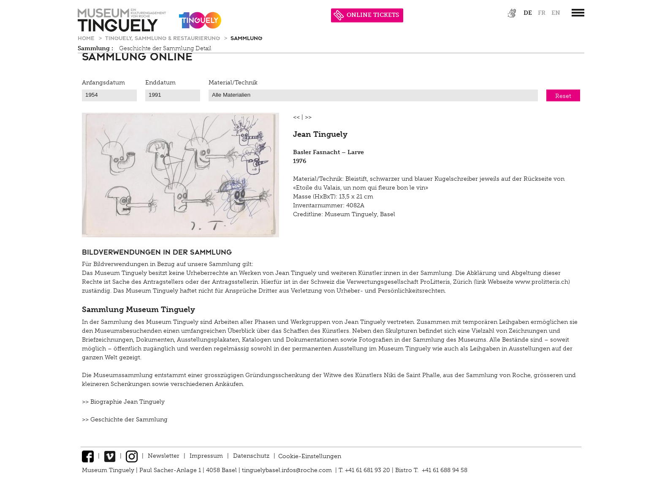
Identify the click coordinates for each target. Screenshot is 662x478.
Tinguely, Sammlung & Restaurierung (163, 37)
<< (296, 117)
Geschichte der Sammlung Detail (165, 48)
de (528, 12)
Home (87, 37)
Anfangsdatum (103, 82)
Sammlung (246, 37)
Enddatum (160, 82)
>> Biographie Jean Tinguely (123, 401)
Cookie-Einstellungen (309, 455)
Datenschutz (251, 455)
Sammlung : (95, 48)
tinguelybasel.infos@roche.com (288, 470)
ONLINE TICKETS (366, 15)
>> (308, 117)
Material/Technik (233, 82)
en (555, 12)
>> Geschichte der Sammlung (125, 419)
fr (541, 12)
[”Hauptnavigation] (578, 12)
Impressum (206, 455)
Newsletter (163, 455)
